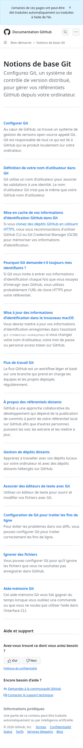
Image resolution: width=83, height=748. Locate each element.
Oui (12, 660)
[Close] (70, 7)
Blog (59, 731)
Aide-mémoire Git (19, 588)
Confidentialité (60, 727)
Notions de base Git (51, 43)
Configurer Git (16, 123)
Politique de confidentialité (20, 668)
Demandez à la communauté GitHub (32, 689)
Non (31, 660)
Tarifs (19, 731)
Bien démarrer (21, 43)
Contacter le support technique (28, 695)
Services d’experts (40, 731)
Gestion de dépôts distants (27, 452)
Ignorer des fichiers (20, 554)
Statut (8, 731)
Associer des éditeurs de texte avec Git (37, 486)
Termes (41, 727)
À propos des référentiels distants (33, 402)
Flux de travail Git (19, 362)
